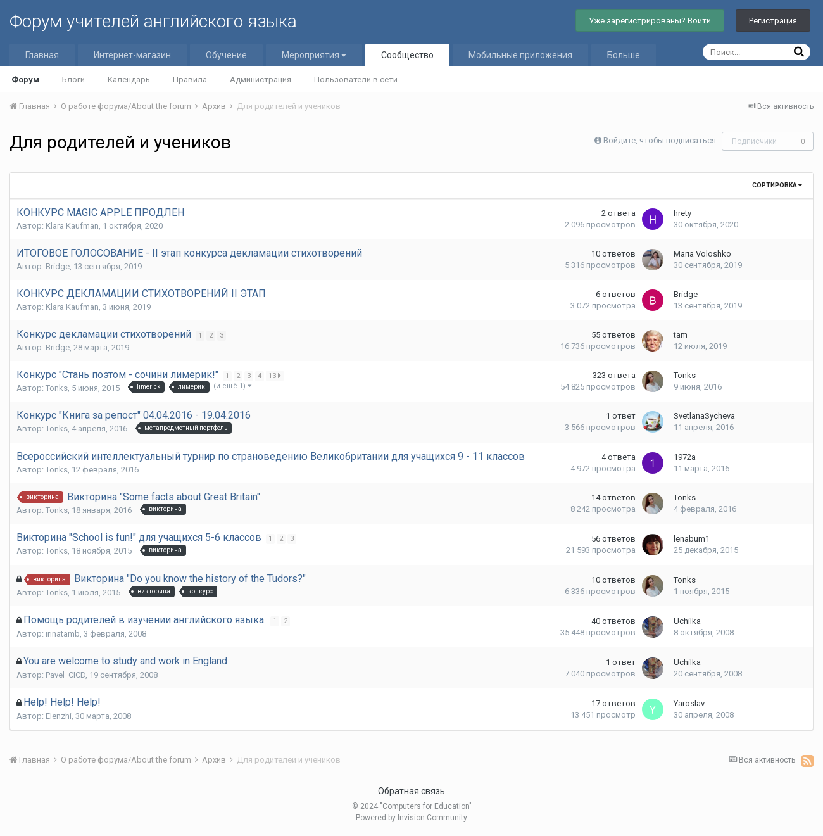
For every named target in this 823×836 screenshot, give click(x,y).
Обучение (226, 55)
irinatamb (63, 633)
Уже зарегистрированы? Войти (650, 20)
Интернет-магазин (132, 55)
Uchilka (687, 621)
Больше (623, 55)
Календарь (129, 79)
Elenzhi (59, 716)
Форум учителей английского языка (153, 21)
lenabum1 (692, 538)
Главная (42, 55)
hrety (682, 213)
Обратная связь (411, 791)
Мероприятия (314, 55)
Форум (25, 79)
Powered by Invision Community (411, 817)
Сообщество (407, 55)
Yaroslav (689, 703)
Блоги (73, 79)
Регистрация (773, 20)
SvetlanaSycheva (704, 416)
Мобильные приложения (520, 55)
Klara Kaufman (72, 226)
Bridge (58, 266)
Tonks (57, 388)
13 (276, 375)
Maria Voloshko (702, 253)
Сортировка (777, 185)
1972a (685, 457)
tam (681, 334)
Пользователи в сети (356, 79)
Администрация (260, 79)
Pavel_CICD (65, 675)
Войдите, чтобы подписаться (659, 140)
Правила (190, 79)
